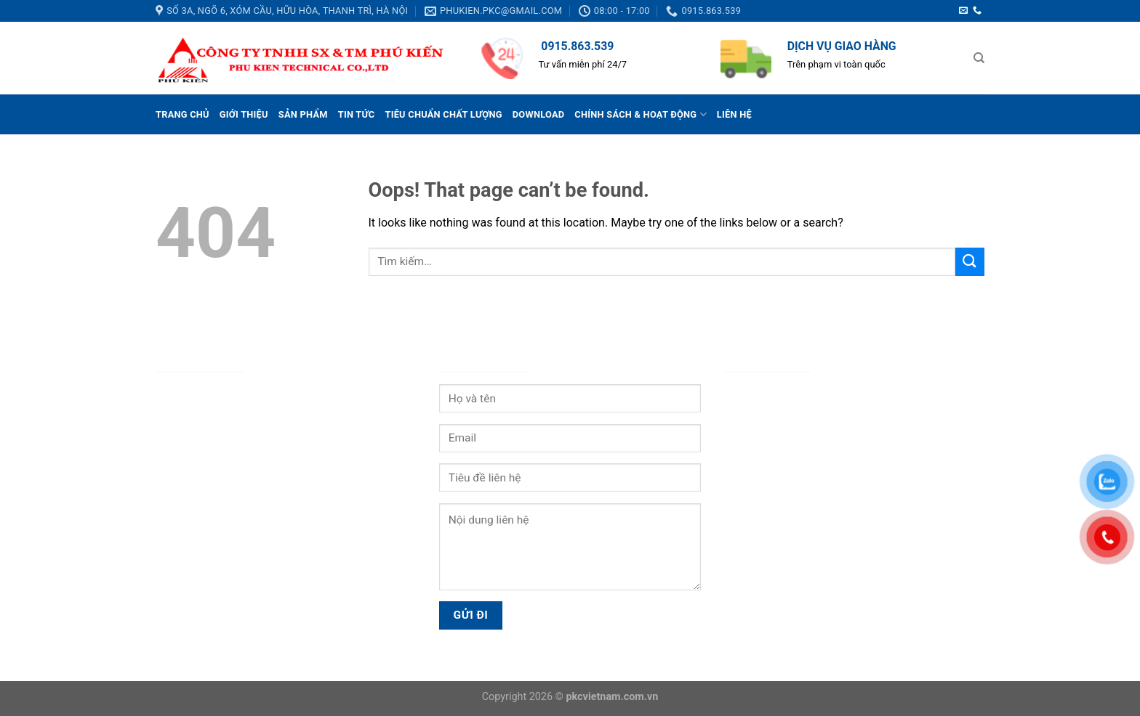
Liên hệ (734, 114)
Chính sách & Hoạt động (640, 114)
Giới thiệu (244, 114)
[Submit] (969, 262)
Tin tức (356, 114)
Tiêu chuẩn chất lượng (443, 114)
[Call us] (977, 11)
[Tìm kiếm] (979, 58)
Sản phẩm (303, 114)
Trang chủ (182, 114)
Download (539, 114)
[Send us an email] (963, 11)
